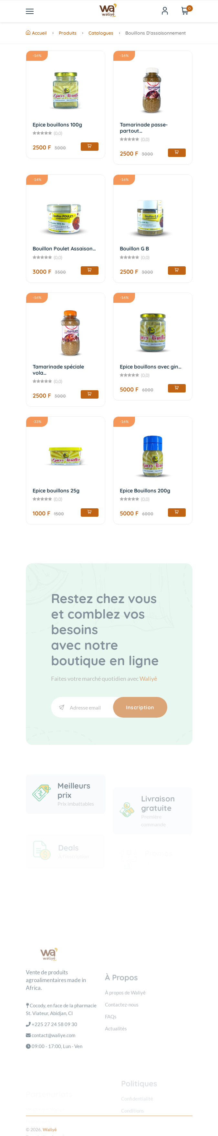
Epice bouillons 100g (57, 124)
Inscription (140, 707)
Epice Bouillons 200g (145, 490)
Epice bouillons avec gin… (151, 366)
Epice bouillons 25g (56, 490)
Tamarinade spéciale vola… (58, 369)
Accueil (36, 33)
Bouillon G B (134, 248)
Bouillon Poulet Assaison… (64, 248)
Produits (68, 33)
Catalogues (100, 33)
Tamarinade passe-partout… (144, 127)
